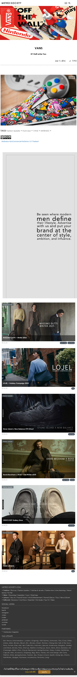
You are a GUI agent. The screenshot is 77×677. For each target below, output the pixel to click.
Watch (66, 655)
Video (53, 600)
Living (47, 657)
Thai (59, 640)
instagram (5, 613)
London (27, 640)
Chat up (26, 648)
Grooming (12, 595)
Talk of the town (64, 643)
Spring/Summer (43, 650)
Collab (72, 480)
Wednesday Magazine (10, 632)
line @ (4, 610)
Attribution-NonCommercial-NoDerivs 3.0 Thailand (19, 141)
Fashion (6, 590)
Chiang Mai (53, 643)
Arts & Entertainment (35, 597)
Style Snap (34, 595)
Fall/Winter (63, 343)
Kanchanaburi (18, 640)
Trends (43, 652)
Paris (20, 648)
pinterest (5, 620)
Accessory (19, 652)
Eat (4, 640)
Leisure (6, 597)
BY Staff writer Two (38, 54)
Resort (22, 643)
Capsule (6, 652)
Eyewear (64, 648)
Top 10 (46, 600)
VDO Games (44, 640)
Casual (24, 650)
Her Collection (27, 645)
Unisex (5, 643)
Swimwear (53, 640)
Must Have (23, 600)
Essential (31, 600)
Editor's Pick (16, 650)
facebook (5, 608)
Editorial (6, 600)
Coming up (40, 648)
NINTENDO (45, 131)
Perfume (40, 657)
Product (40, 655)
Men (12, 652)
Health (52, 655)
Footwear (27, 131)
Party (5, 645)
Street (38, 643)
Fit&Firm (6, 655)
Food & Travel (22, 597)
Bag (73, 388)
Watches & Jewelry (37, 590)
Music (48, 648)
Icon (27, 595)
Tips (35, 655)
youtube (5, 622)
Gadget (15, 657)
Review (16, 643)
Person (9, 640)
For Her (10, 593)
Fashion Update (13, 131)
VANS (35, 131)
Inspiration (21, 595)
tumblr (4, 625)
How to (13, 597)
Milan (11, 643)
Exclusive (15, 600)
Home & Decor (49, 597)
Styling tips (59, 655)
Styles (52, 650)
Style (5, 595)
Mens (53, 648)
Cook (64, 640)
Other (69, 640)
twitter (4, 617)
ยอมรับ (44, 672)
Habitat (33, 648)
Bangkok (61, 645)
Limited (68, 645)
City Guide (39, 600)
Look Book (71, 343)
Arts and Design (52, 652)
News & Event (65, 597)
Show (58, 648)
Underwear (53, 645)
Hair (19, 645)
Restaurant (32, 650)
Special (45, 645)
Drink (12, 655)
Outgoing (34, 640)
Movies (14, 648)
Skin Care (63, 652)
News (38, 652)
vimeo (4, 615)
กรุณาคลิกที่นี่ (30, 672)
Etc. (27, 643)
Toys (57, 597)
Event (46, 655)
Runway (13, 590)
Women (45, 643)
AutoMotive (31, 657)
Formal (10, 645)
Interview (37, 645)
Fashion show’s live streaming (55, 590)
